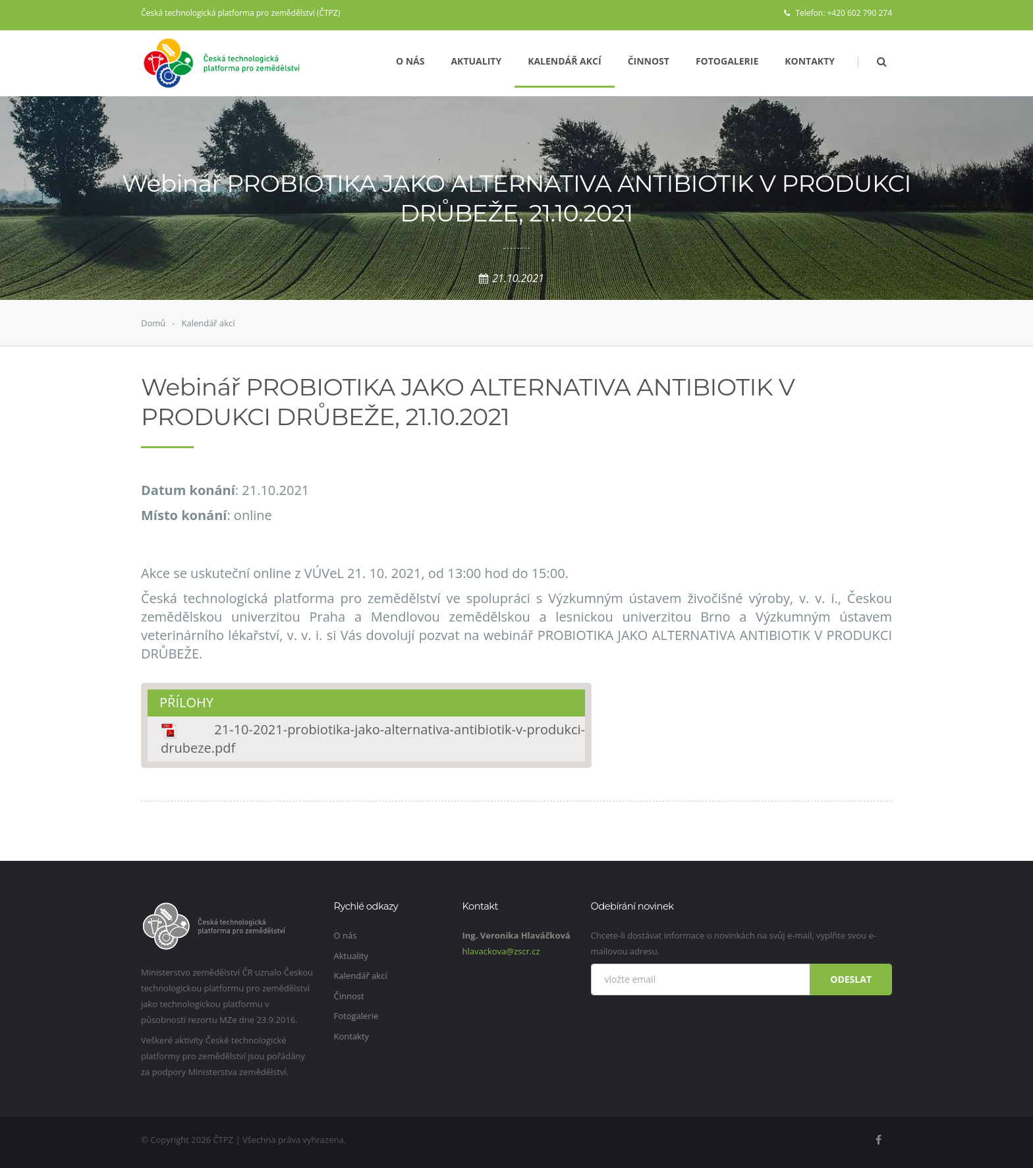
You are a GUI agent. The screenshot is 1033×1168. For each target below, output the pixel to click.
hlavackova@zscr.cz (501, 951)
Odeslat (851, 979)
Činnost (648, 61)
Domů (153, 323)
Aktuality (476, 61)
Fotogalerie (727, 61)
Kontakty (810, 61)
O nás (410, 61)
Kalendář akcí (564, 61)
